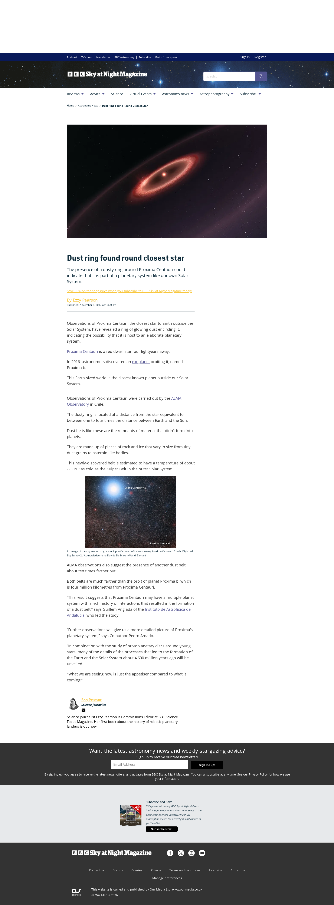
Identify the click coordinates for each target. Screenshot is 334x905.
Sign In (245, 57)
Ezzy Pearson (91, 699)
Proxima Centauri (82, 351)
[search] (261, 76)
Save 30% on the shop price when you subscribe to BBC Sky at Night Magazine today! (129, 291)
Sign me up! (207, 765)
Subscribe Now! (162, 829)
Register (260, 57)
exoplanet (141, 361)
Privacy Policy (258, 774)
